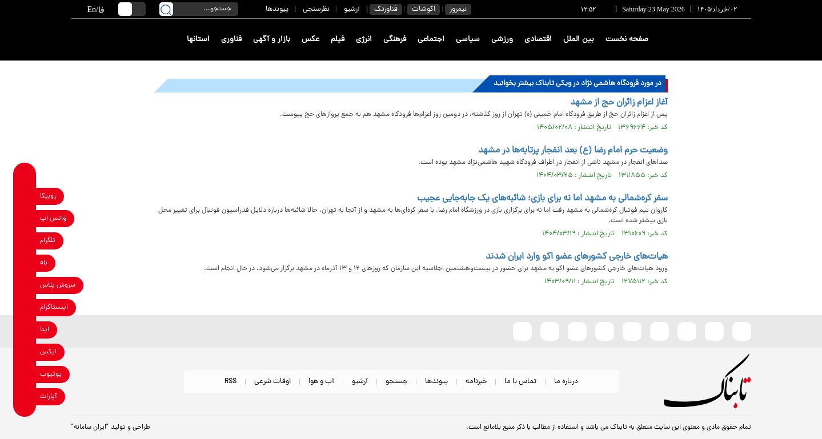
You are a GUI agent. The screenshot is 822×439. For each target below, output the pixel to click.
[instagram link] (25, 308)
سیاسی (468, 40)
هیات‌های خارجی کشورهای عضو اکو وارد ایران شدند (577, 257)
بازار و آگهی (271, 40)
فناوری (231, 40)
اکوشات (423, 9)
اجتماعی (431, 40)
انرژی (364, 40)
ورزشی (502, 40)
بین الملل (578, 40)
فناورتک (386, 9)
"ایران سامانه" (90, 427)
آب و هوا (321, 381)
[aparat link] (25, 397)
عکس (310, 40)
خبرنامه (476, 381)
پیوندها (277, 9)
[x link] (25, 352)
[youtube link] (25, 375)
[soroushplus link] (25, 286)
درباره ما (566, 381)
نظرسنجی (316, 9)
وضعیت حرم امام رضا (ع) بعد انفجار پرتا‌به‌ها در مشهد (573, 151)
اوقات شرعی (272, 381)
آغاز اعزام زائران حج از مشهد (619, 103)
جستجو (396, 381)
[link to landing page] (709, 39)
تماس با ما (520, 381)
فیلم (337, 40)
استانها (198, 40)
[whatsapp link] (25, 219)
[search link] (166, 9)
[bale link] (25, 263)
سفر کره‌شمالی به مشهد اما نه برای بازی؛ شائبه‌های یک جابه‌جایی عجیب (542, 199)
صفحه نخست (627, 40)
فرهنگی (394, 40)
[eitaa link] (25, 330)
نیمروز (458, 9)
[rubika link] (25, 197)
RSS (230, 381)
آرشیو (352, 9)
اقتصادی (538, 40)
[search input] (198, 9)
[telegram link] (25, 241)
